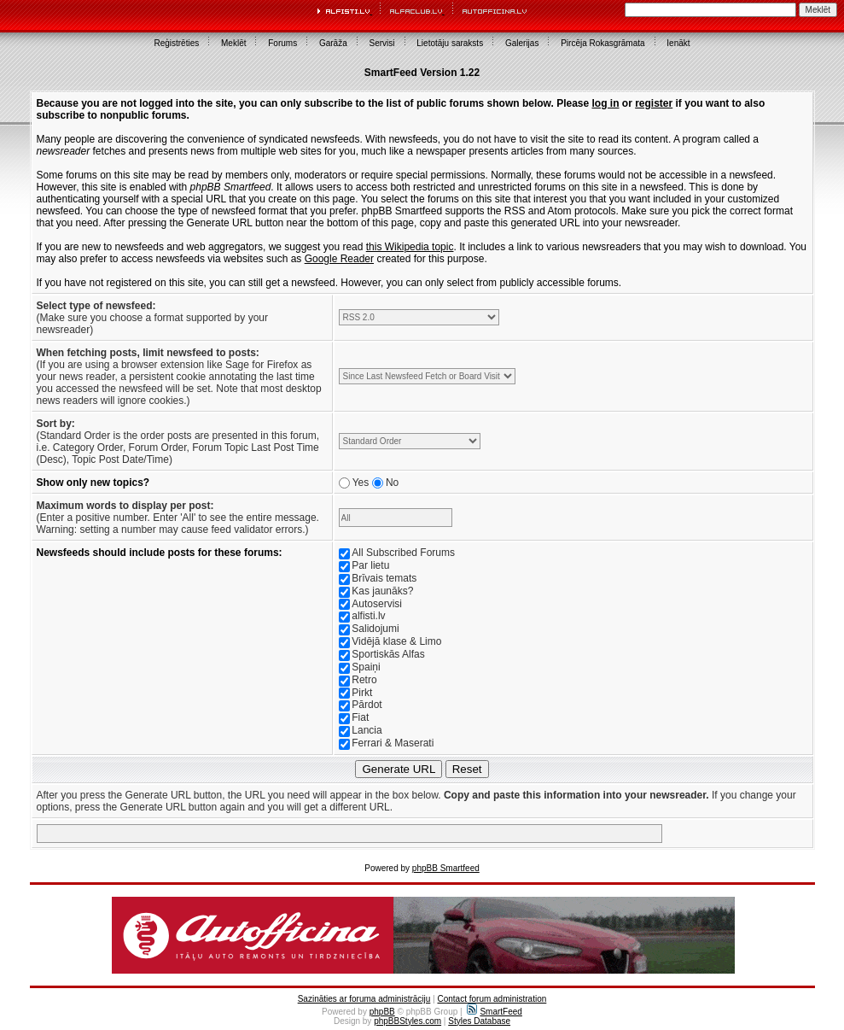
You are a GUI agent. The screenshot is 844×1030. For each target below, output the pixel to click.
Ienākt (678, 43)
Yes (361, 483)
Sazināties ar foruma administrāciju (364, 999)
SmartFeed (494, 1011)
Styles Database (479, 1021)
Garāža (333, 43)
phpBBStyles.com (407, 1021)
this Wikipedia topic (410, 247)
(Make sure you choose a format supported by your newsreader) (152, 318)
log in (606, 103)
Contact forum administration (491, 999)
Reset (467, 769)
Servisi (382, 43)
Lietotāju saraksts (449, 43)
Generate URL (398, 769)
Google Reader (339, 259)
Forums (282, 43)
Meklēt (233, 43)
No (392, 483)
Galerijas (521, 43)
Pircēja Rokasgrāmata (602, 43)
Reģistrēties (176, 43)
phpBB (382, 1011)
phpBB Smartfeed (446, 868)
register (653, 103)
